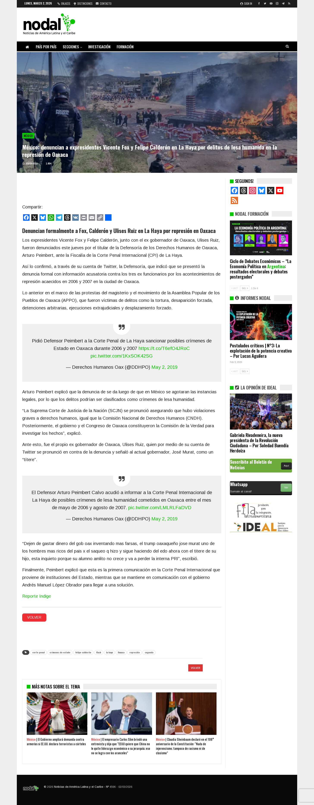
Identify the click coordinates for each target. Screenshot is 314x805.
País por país (46, 46)
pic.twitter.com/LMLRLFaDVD (159, 507)
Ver (286, 487)
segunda (149, 652)
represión (134, 652)
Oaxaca (121, 652)
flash (98, 652)
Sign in (246, 3)
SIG (245, 288)
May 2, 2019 (164, 367)
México (28, 136)
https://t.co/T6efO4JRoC (164, 348)
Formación (125, 46)
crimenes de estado (60, 652)
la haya (109, 652)
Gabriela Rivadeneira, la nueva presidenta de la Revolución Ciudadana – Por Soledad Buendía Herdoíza (259, 443)
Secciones (71, 46)
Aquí (286, 465)
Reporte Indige (36, 596)
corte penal (38, 652)
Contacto (103, 3)
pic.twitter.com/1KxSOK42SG (122, 356)
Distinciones (83, 3)
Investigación (99, 46)
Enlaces (63, 3)
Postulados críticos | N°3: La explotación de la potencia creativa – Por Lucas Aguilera (261, 350)
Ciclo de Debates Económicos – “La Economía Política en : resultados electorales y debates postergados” (260, 269)
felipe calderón (83, 652)
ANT (234, 288)
